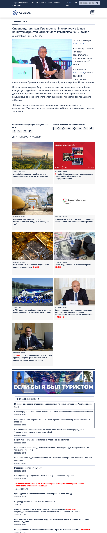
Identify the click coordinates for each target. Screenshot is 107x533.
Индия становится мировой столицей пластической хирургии (41, 440)
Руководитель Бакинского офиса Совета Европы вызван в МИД (43, 494)
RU (70, 2)
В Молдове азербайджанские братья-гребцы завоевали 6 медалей (44, 476)
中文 (68, 5)
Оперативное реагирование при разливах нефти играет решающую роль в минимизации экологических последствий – (74, 313)
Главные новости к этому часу (27, 468)
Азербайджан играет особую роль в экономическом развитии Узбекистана (30, 175)
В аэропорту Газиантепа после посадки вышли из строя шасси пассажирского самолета (53, 412)
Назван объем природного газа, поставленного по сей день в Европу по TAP (31, 221)
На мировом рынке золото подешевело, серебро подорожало (31, 266)
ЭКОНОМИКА (20, 21)
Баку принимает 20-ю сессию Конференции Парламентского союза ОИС (52, 529)
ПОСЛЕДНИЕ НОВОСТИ (27, 399)
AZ (67, 2)
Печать (32, 36)
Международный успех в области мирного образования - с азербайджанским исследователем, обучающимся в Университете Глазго (47, 510)
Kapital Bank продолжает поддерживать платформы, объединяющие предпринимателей (74, 176)
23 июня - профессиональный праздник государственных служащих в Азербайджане (53, 404)
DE (76, 2)
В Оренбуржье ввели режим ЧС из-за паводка (34, 501)
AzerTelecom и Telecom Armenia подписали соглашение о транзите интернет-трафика (74, 220)
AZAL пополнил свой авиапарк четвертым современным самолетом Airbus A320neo (32, 311)
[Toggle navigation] (92, 12)
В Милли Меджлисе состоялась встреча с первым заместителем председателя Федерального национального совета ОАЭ (49, 431)
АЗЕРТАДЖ (78, 43)
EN (73, 2)
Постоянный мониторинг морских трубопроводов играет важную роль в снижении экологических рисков (32, 357)
